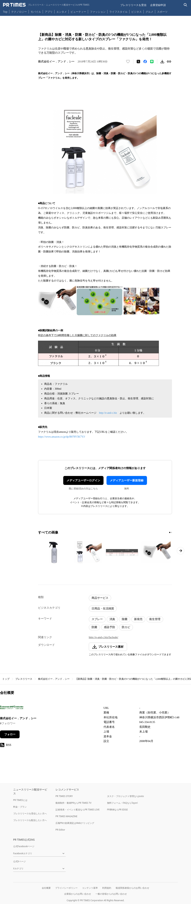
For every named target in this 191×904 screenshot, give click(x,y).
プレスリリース (23, 678)
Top (5, 11)
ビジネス (136, 11)
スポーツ (162, 11)
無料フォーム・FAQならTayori (122, 802)
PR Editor (60, 829)
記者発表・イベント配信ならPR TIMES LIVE (78, 809)
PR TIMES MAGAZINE (66, 816)
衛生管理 (154, 619)
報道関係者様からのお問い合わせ (132, 887)
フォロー (9, 734)
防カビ (126, 627)
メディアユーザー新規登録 (126, 480)
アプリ (49, 11)
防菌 (94, 627)
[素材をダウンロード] (162, 62)
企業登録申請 (158, 5)
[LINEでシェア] (152, 62)
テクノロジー (19, 11)
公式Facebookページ (24, 846)
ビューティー (78, 11)
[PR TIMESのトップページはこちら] (46, 5)
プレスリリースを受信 (133, 5)
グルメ (149, 11)
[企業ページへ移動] (11, 708)
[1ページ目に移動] (169, 532)
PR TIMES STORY (64, 796)
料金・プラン (20, 806)
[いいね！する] (128, 62)
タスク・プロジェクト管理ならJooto (125, 796)
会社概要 (46, 887)
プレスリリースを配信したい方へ (30, 820)
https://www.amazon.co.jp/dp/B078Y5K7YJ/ (61, 436)
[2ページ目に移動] (171, 532)
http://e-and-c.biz (108, 412)
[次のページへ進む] (180, 550)
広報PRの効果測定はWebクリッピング (75, 823)
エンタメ (61, 11)
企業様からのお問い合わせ (77, 893)
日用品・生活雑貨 (103, 608)
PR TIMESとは (20, 800)
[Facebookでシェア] (145, 62)
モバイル (36, 11)
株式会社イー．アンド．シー (54, 678)
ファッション (98, 11)
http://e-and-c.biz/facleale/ (103, 637)
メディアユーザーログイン (83, 480)
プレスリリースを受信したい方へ (30, 813)
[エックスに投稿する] (138, 62)
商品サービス (100, 597)
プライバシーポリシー (66, 887)
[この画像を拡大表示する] (54, 552)
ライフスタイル (118, 11)
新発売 (138, 619)
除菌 (124, 619)
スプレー (97, 619)
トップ (6, 678)
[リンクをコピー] (169, 62)
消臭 (112, 619)
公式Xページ (19, 861)
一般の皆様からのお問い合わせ (111, 893)
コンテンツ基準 (90, 887)
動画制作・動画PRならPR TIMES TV (73, 802)
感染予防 (109, 627)
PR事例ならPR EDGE (117, 809)
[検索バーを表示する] (185, 4)
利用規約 (106, 887)
